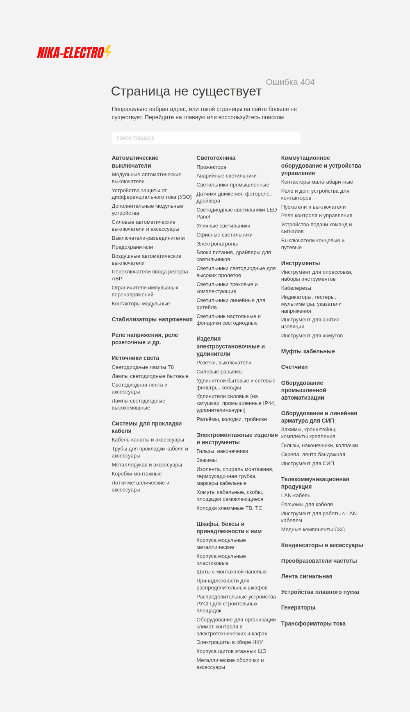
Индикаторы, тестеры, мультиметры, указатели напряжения (311, 304)
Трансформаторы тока (313, 623)
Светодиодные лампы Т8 (143, 367)
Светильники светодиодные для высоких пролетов (236, 271)
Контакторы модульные (141, 303)
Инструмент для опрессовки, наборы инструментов (317, 275)
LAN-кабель (295, 495)
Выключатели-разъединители (148, 238)
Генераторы (298, 607)
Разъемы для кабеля (307, 504)
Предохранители (132, 247)
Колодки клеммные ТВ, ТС (229, 508)
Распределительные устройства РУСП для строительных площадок (236, 604)
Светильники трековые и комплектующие (226, 287)
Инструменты (300, 263)
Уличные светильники (223, 226)
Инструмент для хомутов (312, 335)
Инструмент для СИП (307, 463)
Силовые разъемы (219, 372)
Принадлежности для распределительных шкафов (231, 584)
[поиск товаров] (294, 138)
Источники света (135, 358)
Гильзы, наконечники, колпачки (319, 445)
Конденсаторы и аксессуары (322, 545)
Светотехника (215, 158)
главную (194, 117)
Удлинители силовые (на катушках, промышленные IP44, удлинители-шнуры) (236, 403)
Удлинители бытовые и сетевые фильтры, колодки (236, 384)
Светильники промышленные (232, 185)
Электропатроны (217, 244)
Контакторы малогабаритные (317, 182)
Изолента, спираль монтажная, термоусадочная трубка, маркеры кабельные (234, 476)
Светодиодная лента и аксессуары (140, 388)
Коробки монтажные (137, 474)
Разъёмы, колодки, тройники (231, 419)
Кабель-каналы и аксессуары (148, 440)
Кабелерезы (296, 288)
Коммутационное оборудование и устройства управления (321, 165)
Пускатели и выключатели (313, 207)
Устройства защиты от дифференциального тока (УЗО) (152, 193)
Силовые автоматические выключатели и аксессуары (146, 225)
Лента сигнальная (307, 576)
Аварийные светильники (226, 176)
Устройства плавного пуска (320, 592)
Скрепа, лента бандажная (313, 454)
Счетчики (294, 367)
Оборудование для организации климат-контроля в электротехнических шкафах (236, 626)
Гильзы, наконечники (222, 451)
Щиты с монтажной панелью (231, 572)
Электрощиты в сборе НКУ (229, 642)
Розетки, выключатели (223, 362)
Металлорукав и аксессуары (147, 465)
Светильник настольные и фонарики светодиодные (228, 319)
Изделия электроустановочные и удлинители (230, 346)
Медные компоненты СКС (313, 529)
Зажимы (206, 460)
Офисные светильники (224, 235)
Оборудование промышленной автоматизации (303, 390)
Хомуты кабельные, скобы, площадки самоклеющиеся (229, 495)
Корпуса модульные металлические (221, 543)
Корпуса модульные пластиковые (221, 559)
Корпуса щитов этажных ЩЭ (231, 651)
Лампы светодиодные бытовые (150, 376)
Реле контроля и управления (317, 215)
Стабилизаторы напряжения (152, 319)
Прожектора (211, 167)
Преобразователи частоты (319, 560)
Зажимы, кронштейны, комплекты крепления (309, 432)
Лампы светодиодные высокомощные (139, 404)
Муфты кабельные (308, 351)
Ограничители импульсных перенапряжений (145, 291)
